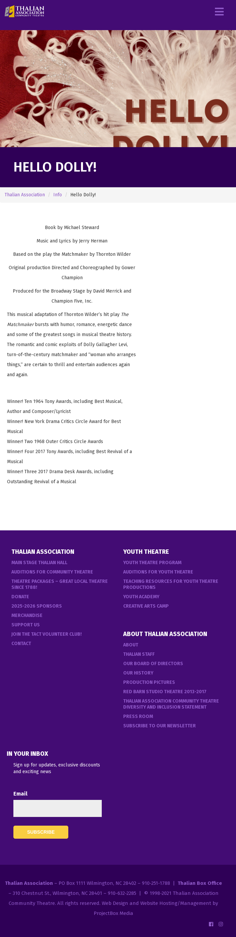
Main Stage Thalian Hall (39, 562)
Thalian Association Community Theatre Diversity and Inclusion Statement (171, 704)
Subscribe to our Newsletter (159, 726)
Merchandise (27, 615)
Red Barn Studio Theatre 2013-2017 (165, 692)
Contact (21, 643)
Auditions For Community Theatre (52, 572)
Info (57, 195)
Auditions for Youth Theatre (158, 572)
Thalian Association (25, 195)
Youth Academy (141, 597)
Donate (20, 597)
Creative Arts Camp (146, 606)
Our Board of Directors (153, 663)
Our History (138, 673)
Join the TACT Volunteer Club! (46, 634)
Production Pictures (149, 682)
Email (20, 794)
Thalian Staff (139, 654)
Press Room (138, 716)
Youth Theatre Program (152, 562)
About (130, 645)
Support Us (25, 625)
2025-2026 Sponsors (36, 606)
